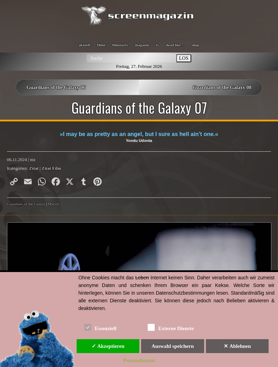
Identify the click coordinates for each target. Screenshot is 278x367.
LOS (183, 58)
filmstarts (120, 45)
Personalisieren (139, 360)
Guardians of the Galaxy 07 (139, 107)
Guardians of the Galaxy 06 (56, 87)
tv (157, 45)
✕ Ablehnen (237, 346)
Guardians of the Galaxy (26, 204)
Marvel (53, 204)
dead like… (175, 45)
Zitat (34, 168)
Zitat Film (51, 168)
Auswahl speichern (173, 346)
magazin (142, 45)
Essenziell (100, 327)
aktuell (84, 45)
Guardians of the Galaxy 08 (222, 87)
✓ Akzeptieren (108, 346)
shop (195, 45)
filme (101, 45)
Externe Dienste (171, 327)
